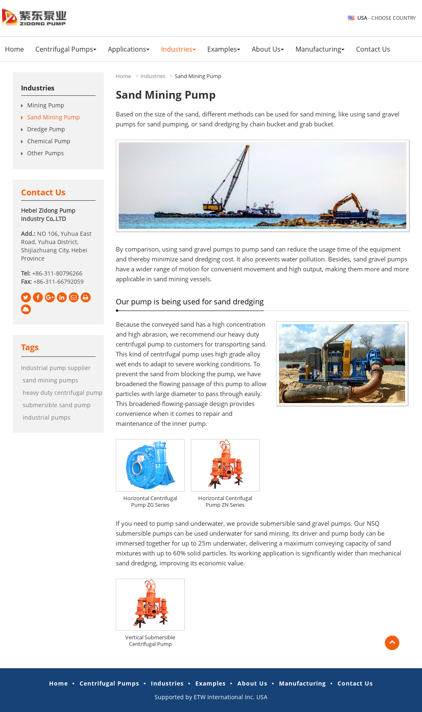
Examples (210, 683)
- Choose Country (386, 18)
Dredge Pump (46, 129)
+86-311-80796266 (57, 273)
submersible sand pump (56, 405)
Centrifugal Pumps (109, 683)
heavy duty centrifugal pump (62, 392)
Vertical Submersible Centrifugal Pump (150, 641)
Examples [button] (223, 49)
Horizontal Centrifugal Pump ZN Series (225, 501)
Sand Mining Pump (53, 117)
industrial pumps (45, 417)
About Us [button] (268, 49)
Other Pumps (45, 153)
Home (14, 49)
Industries (153, 76)
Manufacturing (302, 683)
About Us (252, 683)
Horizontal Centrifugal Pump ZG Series (150, 501)
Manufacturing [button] (320, 49)
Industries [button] (178, 49)
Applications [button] (129, 49)
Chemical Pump (48, 141)
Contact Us (373, 49)
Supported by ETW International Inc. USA (211, 697)
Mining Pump (45, 105)
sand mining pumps (49, 380)
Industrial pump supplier (56, 368)
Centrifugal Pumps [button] (65, 49)
